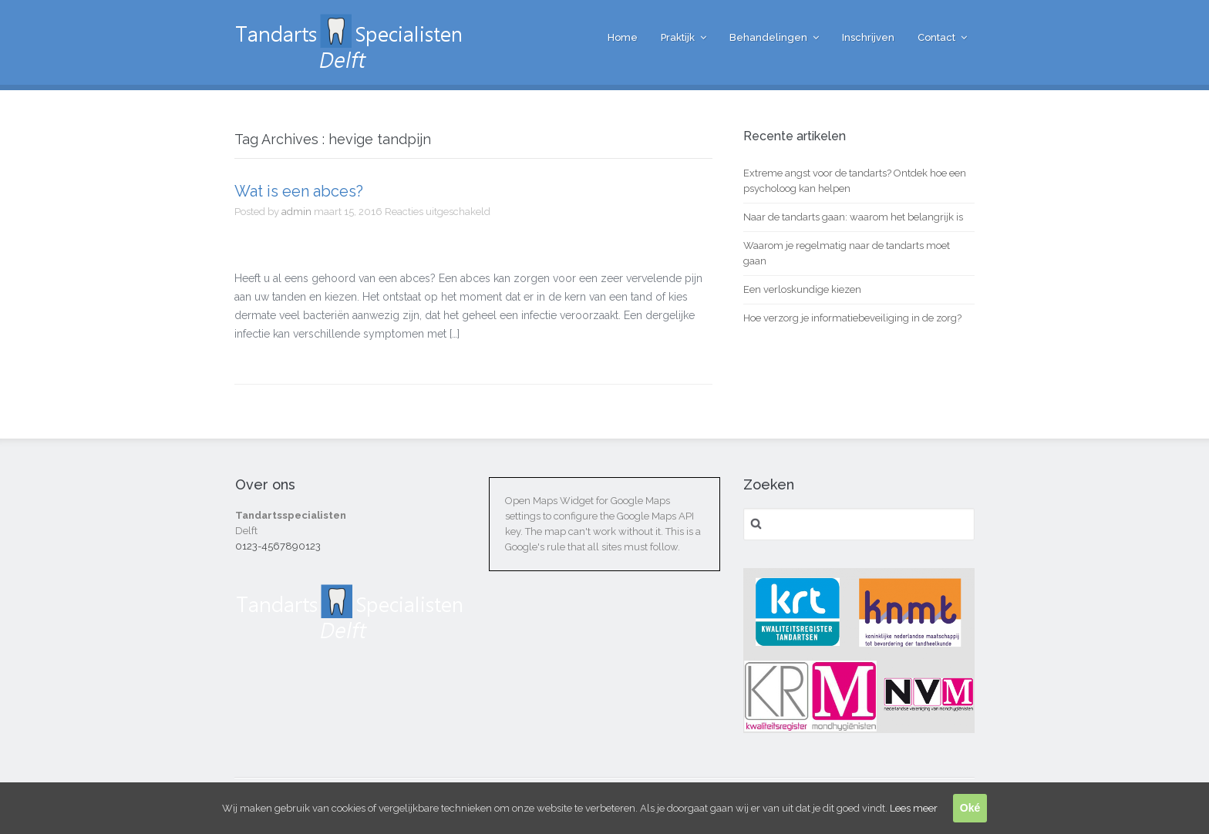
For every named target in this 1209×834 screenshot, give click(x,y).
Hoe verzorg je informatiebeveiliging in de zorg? (852, 318)
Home (623, 37)
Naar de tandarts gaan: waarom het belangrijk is (853, 217)
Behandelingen (768, 37)
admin (296, 211)
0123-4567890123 (278, 546)
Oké (970, 808)
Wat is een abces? (298, 191)
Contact (936, 37)
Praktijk (678, 37)
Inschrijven (868, 37)
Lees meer (914, 808)
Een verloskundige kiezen (802, 289)
